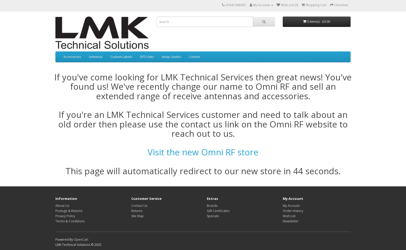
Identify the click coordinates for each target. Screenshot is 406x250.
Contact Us (139, 205)
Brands (212, 205)
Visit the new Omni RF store (203, 152)
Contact (194, 57)
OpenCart (81, 239)
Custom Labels (121, 57)
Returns (136, 211)
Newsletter (291, 221)
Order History (293, 211)
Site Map (137, 216)
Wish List (289, 216)
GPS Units (147, 57)
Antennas (96, 57)
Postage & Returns (68, 211)
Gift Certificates (218, 211)
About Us (62, 205)
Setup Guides (171, 57)
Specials (213, 216)
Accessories (72, 57)
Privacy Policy (65, 216)
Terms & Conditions (70, 221)
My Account (291, 205)
